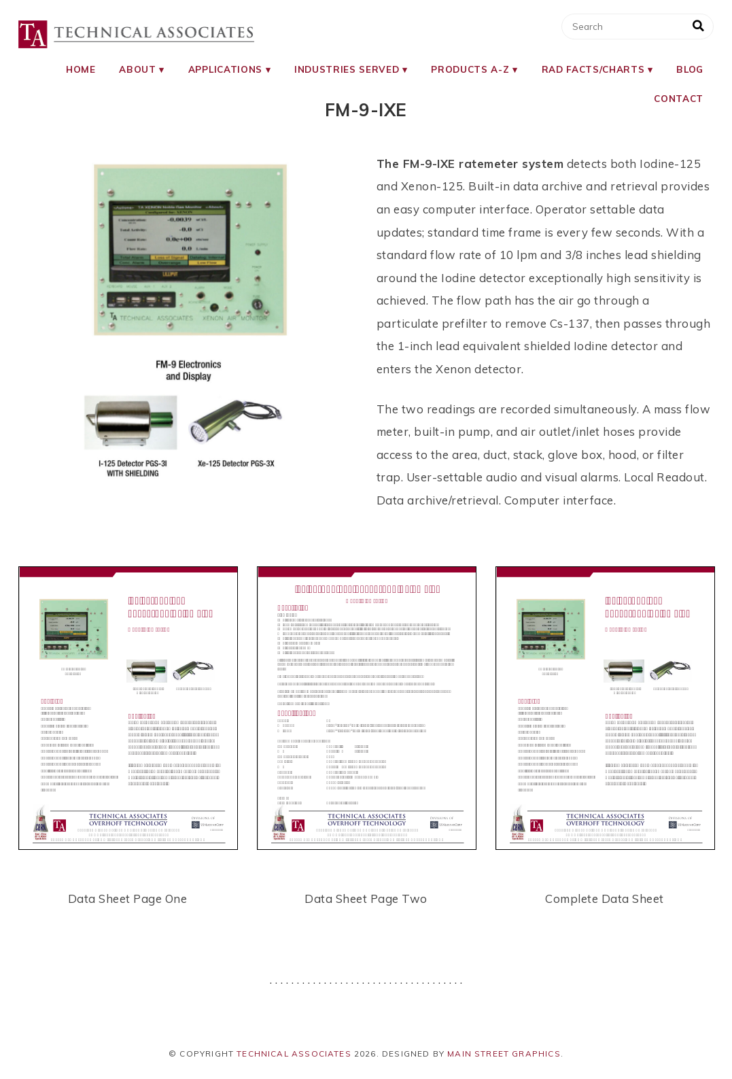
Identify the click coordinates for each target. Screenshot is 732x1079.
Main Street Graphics (504, 1053)
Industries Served (346, 69)
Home (81, 69)
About (137, 69)
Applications (225, 69)
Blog (689, 69)
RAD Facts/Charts (593, 69)
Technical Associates (294, 1053)
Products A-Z (470, 69)
